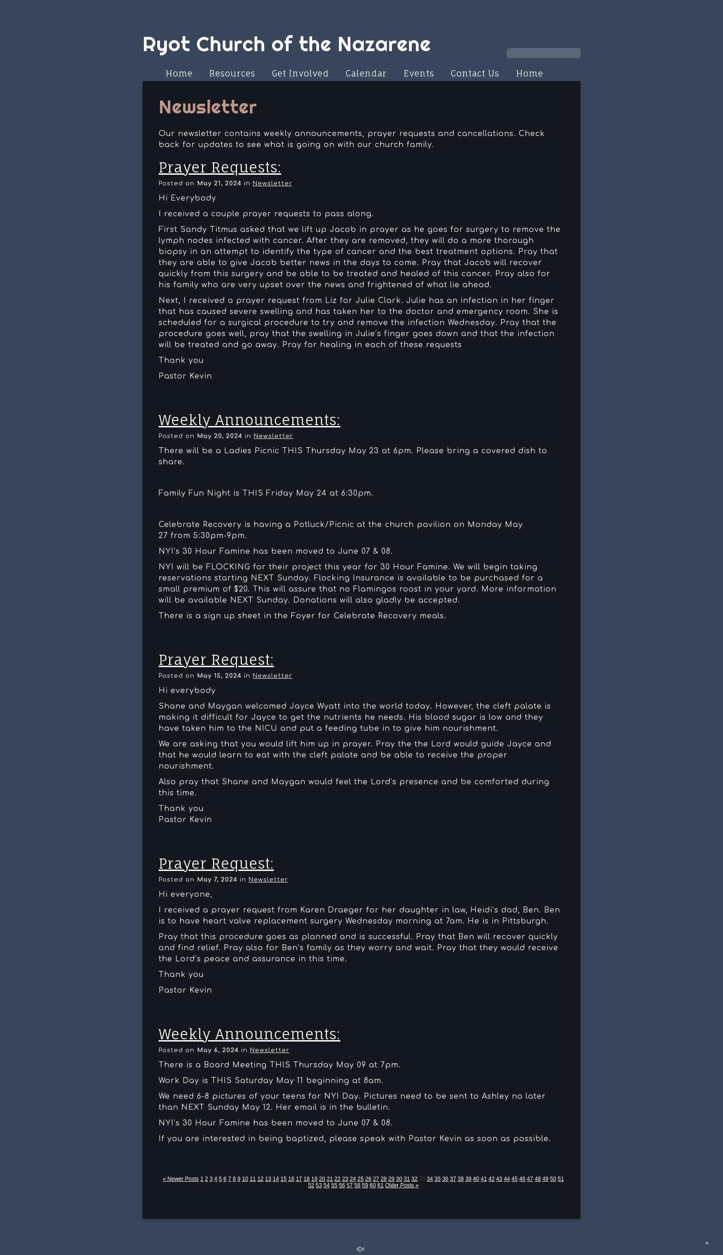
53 (319, 1185)
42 (491, 1179)
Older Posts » (402, 1185)
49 (545, 1179)
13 (268, 1179)
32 (414, 1179)
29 (391, 1179)
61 (380, 1185)
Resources (232, 73)
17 (299, 1179)
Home (179, 73)
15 (283, 1179)
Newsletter (272, 183)
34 (430, 1179)
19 (314, 1179)
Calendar (366, 73)
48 (537, 1179)
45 (514, 1179)
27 (376, 1179)
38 (460, 1179)
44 (507, 1179)
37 (453, 1179)
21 (329, 1179)
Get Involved (300, 73)
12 (260, 1179)
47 (530, 1179)
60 (373, 1185)
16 (291, 1179)
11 (252, 1179)
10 (245, 1179)
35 (437, 1179)
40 (476, 1179)
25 (360, 1179)
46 (522, 1179)
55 (334, 1185)
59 (365, 1185)
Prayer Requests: (220, 167)
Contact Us (475, 73)
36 (445, 1179)
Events (418, 73)
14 (276, 1179)
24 (353, 1179)
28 (383, 1179)
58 (357, 1185)
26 (368, 1179)
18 (306, 1179)
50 (553, 1179)
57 (350, 1185)
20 (322, 1179)
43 (499, 1179)
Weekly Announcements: (249, 419)
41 (484, 1179)
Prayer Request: (216, 659)
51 (561, 1179)
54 (327, 1185)
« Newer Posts (181, 1179)
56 (342, 1185)
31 (407, 1179)
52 (311, 1185)
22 (337, 1179)
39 (468, 1179)
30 (399, 1179)
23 (345, 1179)
